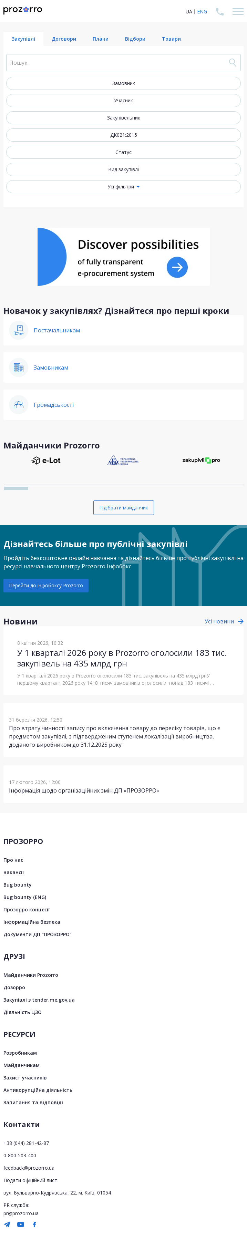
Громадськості (54, 405)
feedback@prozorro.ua (28, 1168)
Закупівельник (123, 117)
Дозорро (14, 987)
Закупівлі (23, 38)
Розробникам (20, 1052)
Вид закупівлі (123, 169)
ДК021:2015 (123, 135)
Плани (101, 38)
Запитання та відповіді (33, 1102)
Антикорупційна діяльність (37, 1090)
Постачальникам (57, 330)
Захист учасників (25, 1077)
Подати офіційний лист (30, 1180)
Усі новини (219, 621)
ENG (202, 11)
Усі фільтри (120, 186)
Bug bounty (17, 884)
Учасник (123, 100)
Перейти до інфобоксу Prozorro (46, 585)
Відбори (135, 38)
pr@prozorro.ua (21, 1213)
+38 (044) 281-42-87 (26, 1143)
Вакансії (13, 872)
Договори (64, 38)
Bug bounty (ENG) (24, 897)
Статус (123, 152)
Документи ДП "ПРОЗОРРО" (37, 934)
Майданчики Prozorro (30, 975)
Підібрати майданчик (123, 507)
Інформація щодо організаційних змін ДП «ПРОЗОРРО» (84, 790)
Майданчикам (21, 1065)
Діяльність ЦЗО (22, 1012)
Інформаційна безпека (31, 922)
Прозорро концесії (26, 909)
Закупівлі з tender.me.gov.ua (39, 999)
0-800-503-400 (19, 1155)
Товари (171, 38)
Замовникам (51, 367)
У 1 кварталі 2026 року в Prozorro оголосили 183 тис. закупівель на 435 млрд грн (122, 658)
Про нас (13, 860)
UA (189, 11)
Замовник (123, 83)
